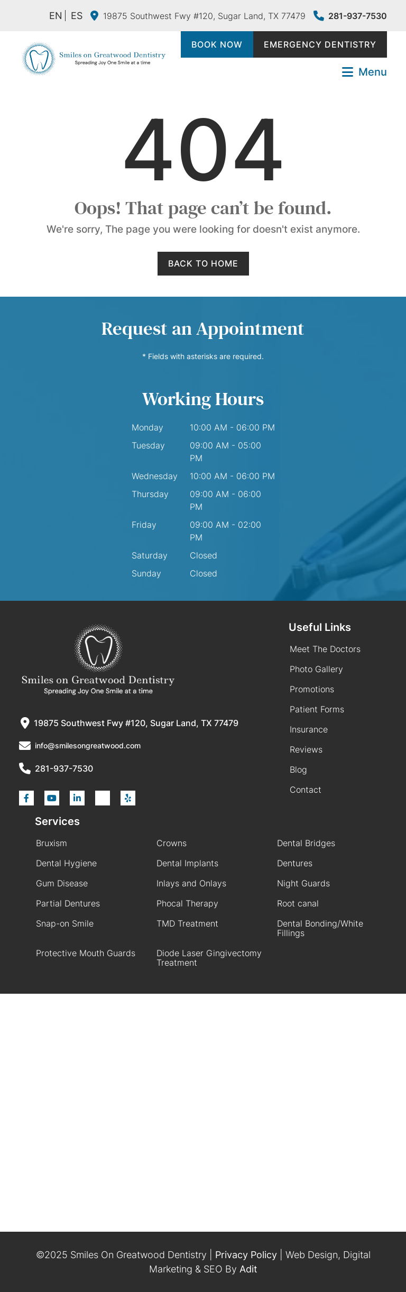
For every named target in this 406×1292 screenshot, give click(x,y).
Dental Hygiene (66, 863)
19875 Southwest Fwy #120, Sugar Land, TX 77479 (198, 16)
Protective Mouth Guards (85, 953)
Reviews (306, 749)
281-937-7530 (350, 16)
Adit (248, 1269)
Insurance (309, 729)
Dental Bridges (306, 843)
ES (76, 15)
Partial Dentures (68, 903)
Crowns (171, 843)
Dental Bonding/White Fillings (320, 928)
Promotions (312, 689)
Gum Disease (62, 883)
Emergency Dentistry (320, 44)
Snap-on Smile (65, 923)
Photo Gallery (316, 669)
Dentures (294, 863)
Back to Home (203, 263)
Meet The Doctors (325, 649)
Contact (305, 789)
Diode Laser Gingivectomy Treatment (209, 958)
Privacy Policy (246, 1254)
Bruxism (51, 843)
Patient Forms (317, 709)
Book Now (217, 44)
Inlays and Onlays (191, 883)
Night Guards (303, 883)
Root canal (298, 903)
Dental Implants (187, 863)
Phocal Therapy (187, 903)
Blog (298, 769)
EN (55, 15)
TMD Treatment (187, 923)
